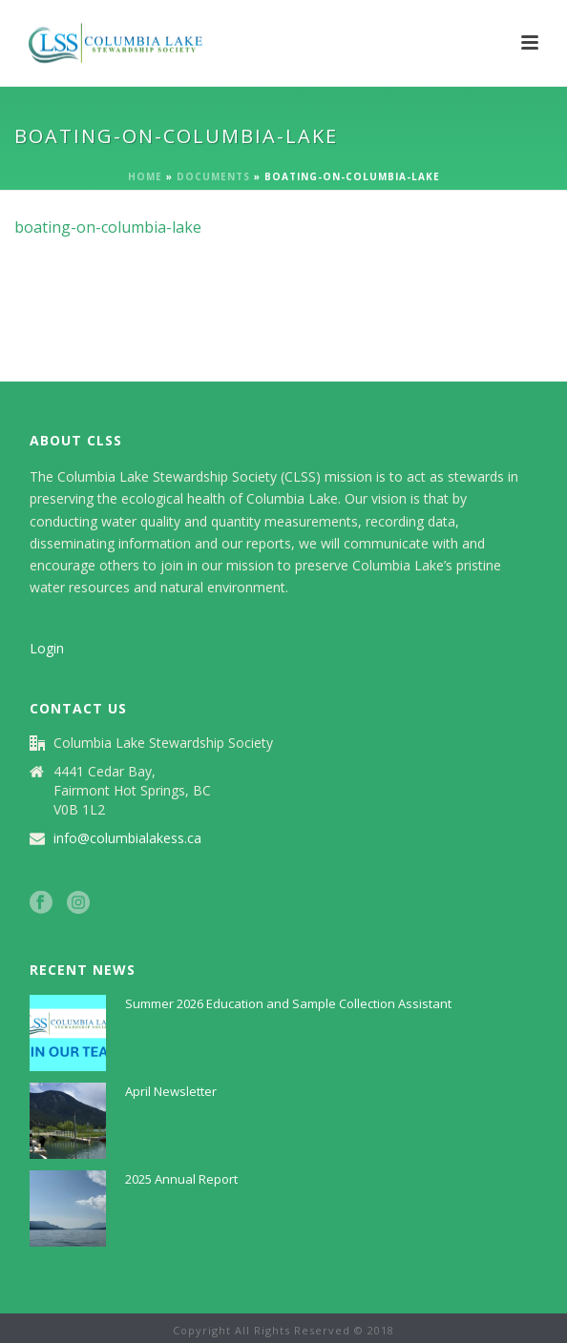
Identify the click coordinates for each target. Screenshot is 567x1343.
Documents (213, 176)
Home (145, 176)
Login (47, 648)
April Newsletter (171, 1091)
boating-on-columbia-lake (107, 227)
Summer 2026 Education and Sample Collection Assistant (288, 1003)
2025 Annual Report (181, 1179)
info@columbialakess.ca (127, 838)
